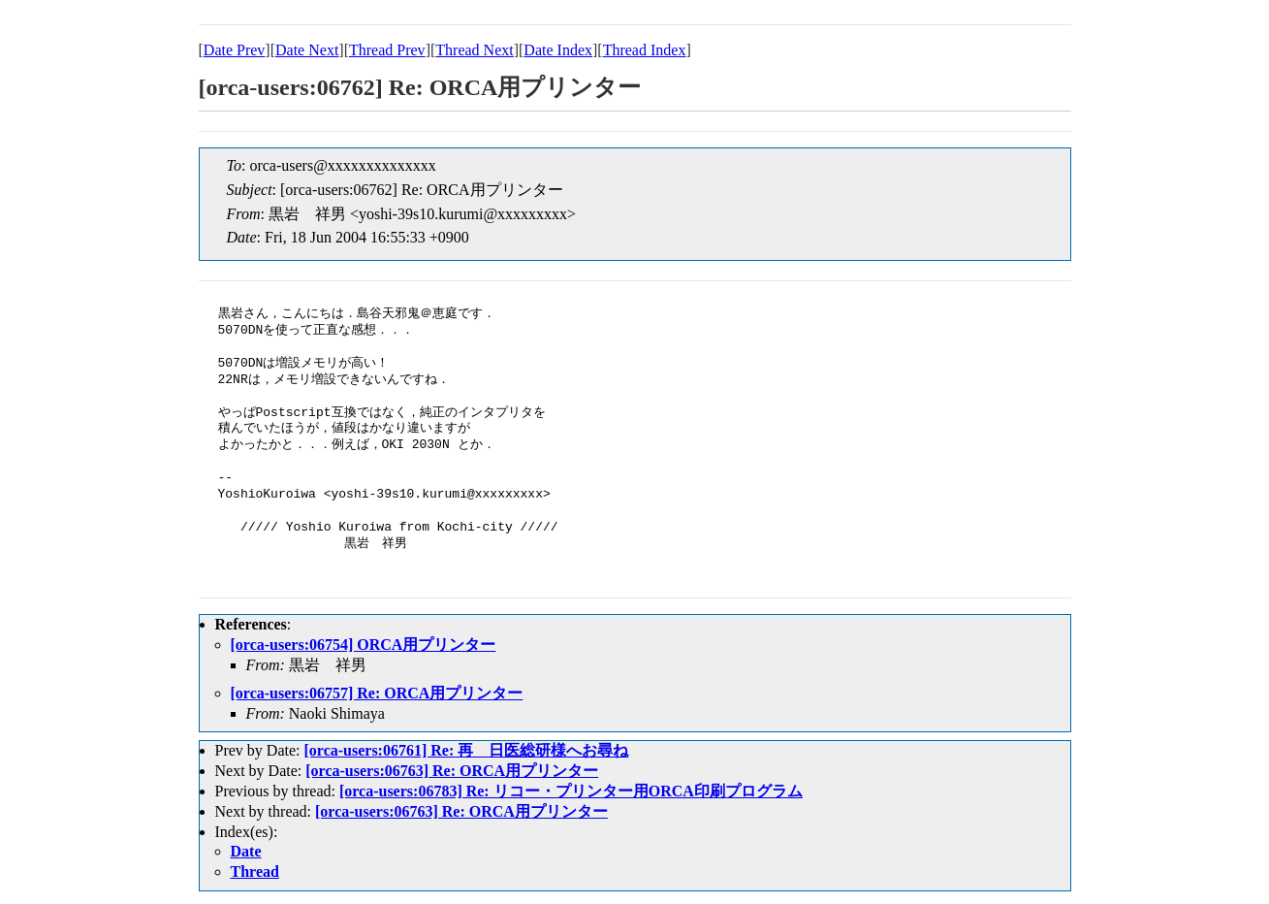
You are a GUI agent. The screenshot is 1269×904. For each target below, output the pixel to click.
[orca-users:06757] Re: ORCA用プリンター (377, 693)
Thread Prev (387, 50)
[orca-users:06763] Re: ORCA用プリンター (451, 770)
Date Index (557, 50)
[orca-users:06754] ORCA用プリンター (363, 644)
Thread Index (644, 50)
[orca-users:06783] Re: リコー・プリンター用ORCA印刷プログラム (571, 791)
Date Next (306, 50)
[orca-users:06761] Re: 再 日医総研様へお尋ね (465, 750)
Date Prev (235, 50)
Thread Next (474, 50)
